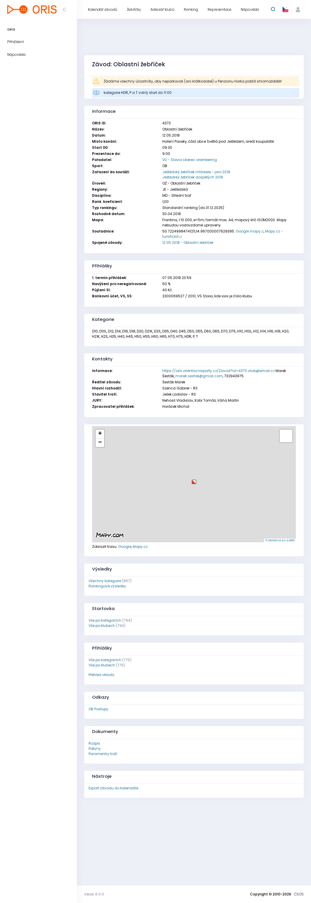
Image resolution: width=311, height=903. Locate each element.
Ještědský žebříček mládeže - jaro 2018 (196, 171)
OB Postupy (98, 709)
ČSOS (299, 894)
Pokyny (95, 748)
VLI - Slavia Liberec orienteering (189, 159)
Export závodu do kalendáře (113, 788)
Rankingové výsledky (107, 586)
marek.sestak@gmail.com (199, 375)
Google (124, 546)
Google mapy (248, 231)
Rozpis (94, 743)
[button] (194, 479)
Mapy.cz (140, 546)
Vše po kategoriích (105, 620)
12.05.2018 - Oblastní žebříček (187, 242)
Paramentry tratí (103, 753)
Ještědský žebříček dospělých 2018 (192, 177)
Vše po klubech (102, 625)
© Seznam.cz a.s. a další (279, 540)
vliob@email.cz (261, 370)
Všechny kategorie (105, 580)
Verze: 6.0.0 (94, 894)
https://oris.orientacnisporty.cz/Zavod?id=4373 (204, 370)
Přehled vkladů (101, 674)
